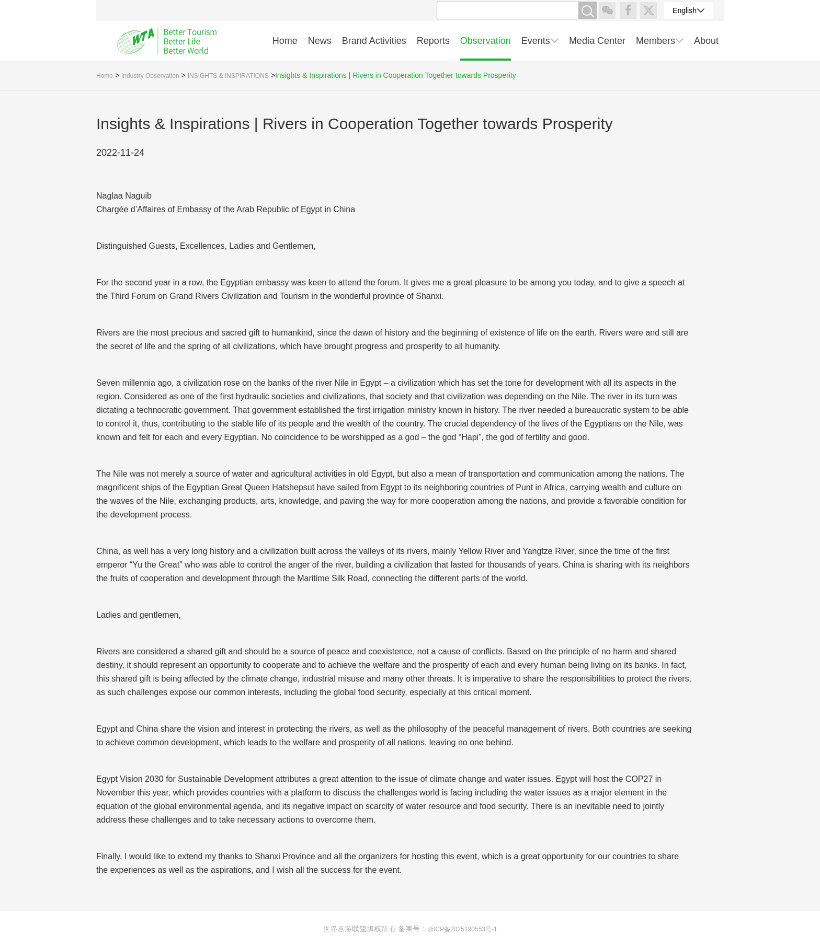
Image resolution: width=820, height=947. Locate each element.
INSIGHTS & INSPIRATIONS (228, 75)
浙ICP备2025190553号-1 (462, 929)
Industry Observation (150, 75)
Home (104, 75)
